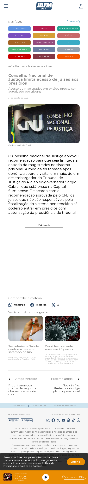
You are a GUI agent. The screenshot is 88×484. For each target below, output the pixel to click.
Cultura (19, 36)
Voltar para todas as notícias (31, 66)
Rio (68, 43)
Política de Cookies (31, 466)
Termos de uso (39, 405)
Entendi (76, 461)
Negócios (44, 49)
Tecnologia (19, 43)
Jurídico (68, 49)
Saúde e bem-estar (68, 29)
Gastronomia (44, 56)
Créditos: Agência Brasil (19, 145)
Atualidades (19, 29)
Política (68, 36)
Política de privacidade (65, 405)
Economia (20, 56)
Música (44, 29)
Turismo (68, 56)
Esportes (44, 36)
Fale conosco (18, 405)
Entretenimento (44, 43)
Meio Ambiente (19, 49)
